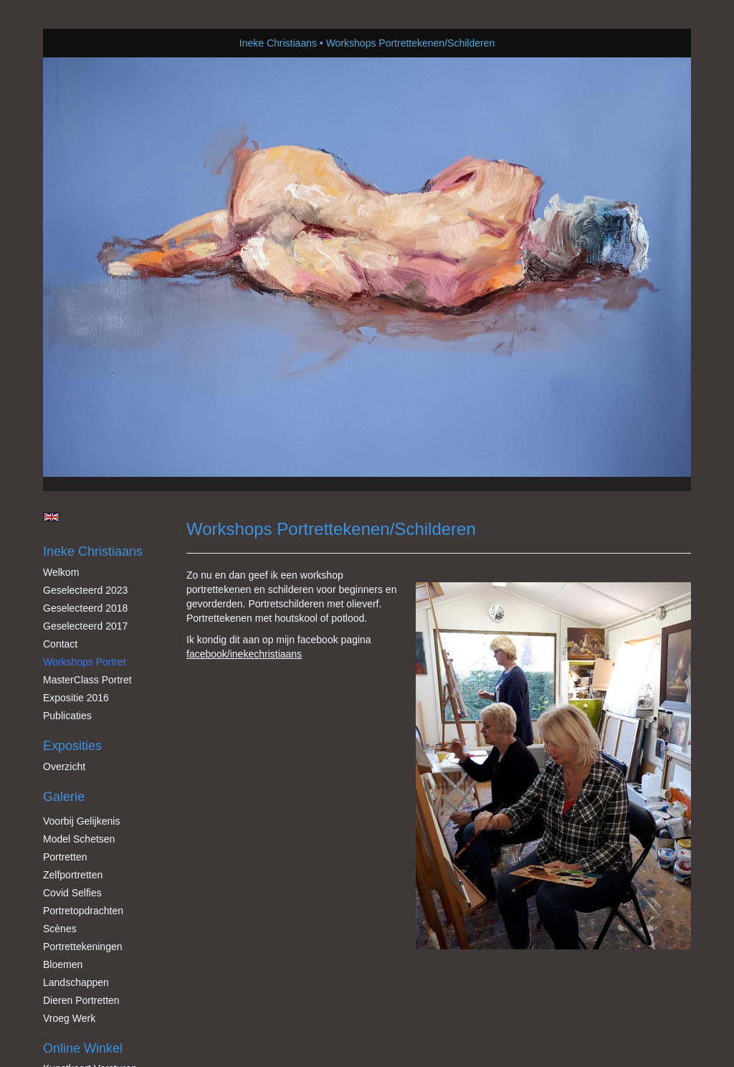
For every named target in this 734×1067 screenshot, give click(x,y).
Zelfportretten (73, 875)
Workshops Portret (84, 662)
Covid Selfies (72, 892)
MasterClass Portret (87, 680)
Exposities (72, 746)
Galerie (64, 796)
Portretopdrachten (83, 910)
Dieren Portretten (81, 1000)
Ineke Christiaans (278, 43)
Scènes (60, 928)
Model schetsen (79, 839)
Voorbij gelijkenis (81, 821)
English (51, 517)
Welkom (61, 572)
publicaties (67, 715)
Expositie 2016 (76, 697)
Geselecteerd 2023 (85, 590)
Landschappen (76, 982)
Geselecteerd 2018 (85, 608)
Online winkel (83, 1048)
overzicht (64, 766)
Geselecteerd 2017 (85, 626)
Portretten (65, 857)
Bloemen (62, 964)
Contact (60, 644)
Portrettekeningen (83, 946)
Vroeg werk (69, 1018)
